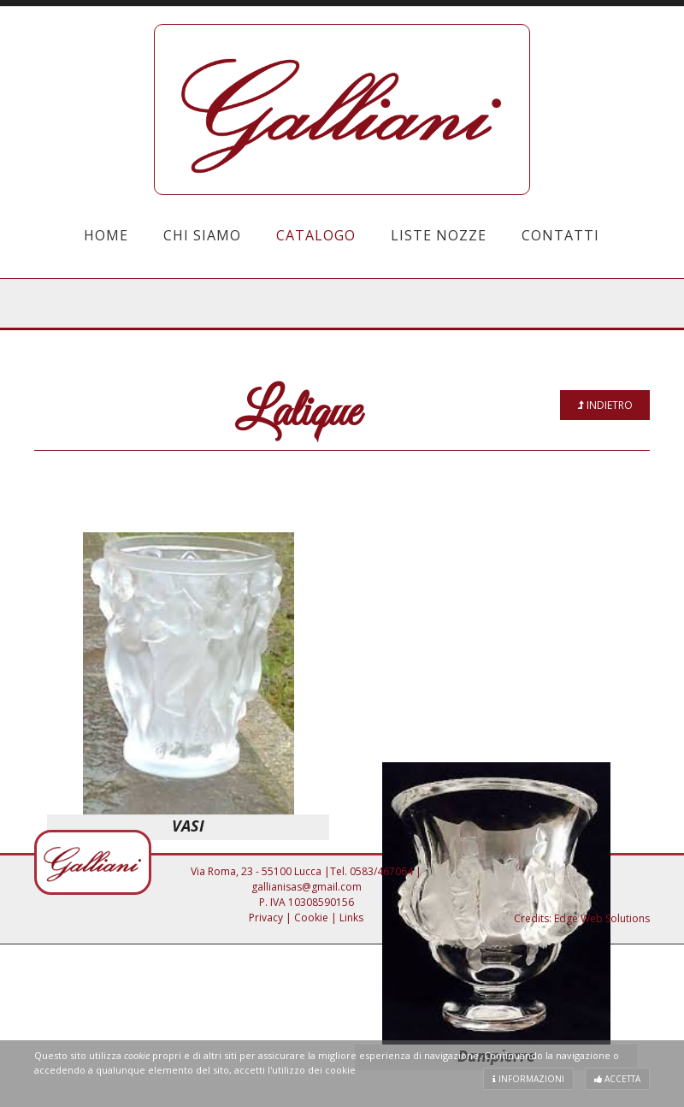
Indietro (605, 405)
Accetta (617, 1079)
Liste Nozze (438, 235)
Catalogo (316, 235)
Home (106, 235)
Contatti (560, 235)
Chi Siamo (202, 235)
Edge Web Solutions (602, 918)
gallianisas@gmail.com (306, 886)
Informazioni (528, 1079)
